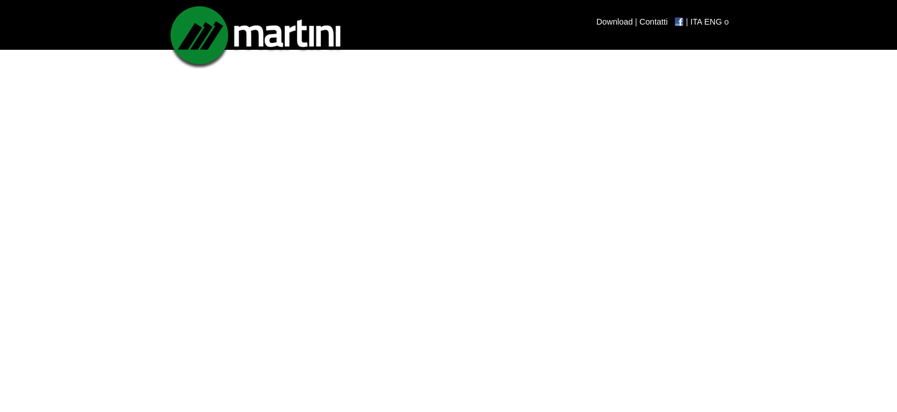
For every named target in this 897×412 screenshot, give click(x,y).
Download (615, 21)
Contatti (654, 21)
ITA (696, 21)
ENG (713, 21)
